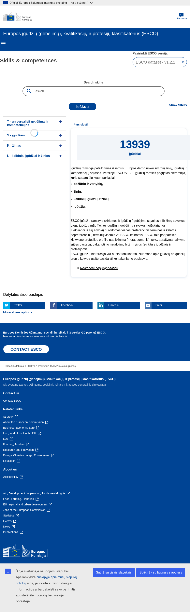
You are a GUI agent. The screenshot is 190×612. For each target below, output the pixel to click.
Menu (3, 43)
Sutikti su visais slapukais (114, 572)
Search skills (93, 82)
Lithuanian (181, 16)
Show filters (178, 105)
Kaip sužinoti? (81, 2)
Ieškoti (82, 106)
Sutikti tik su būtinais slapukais (160, 572)
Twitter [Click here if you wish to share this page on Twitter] (18, 305)
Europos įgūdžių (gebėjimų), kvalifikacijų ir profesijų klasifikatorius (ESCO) (59, 379)
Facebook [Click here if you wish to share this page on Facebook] (67, 305)
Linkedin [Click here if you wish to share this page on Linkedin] (113, 305)
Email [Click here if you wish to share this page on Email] (158, 305)
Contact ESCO (12, 400)
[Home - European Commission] (22, 16)
